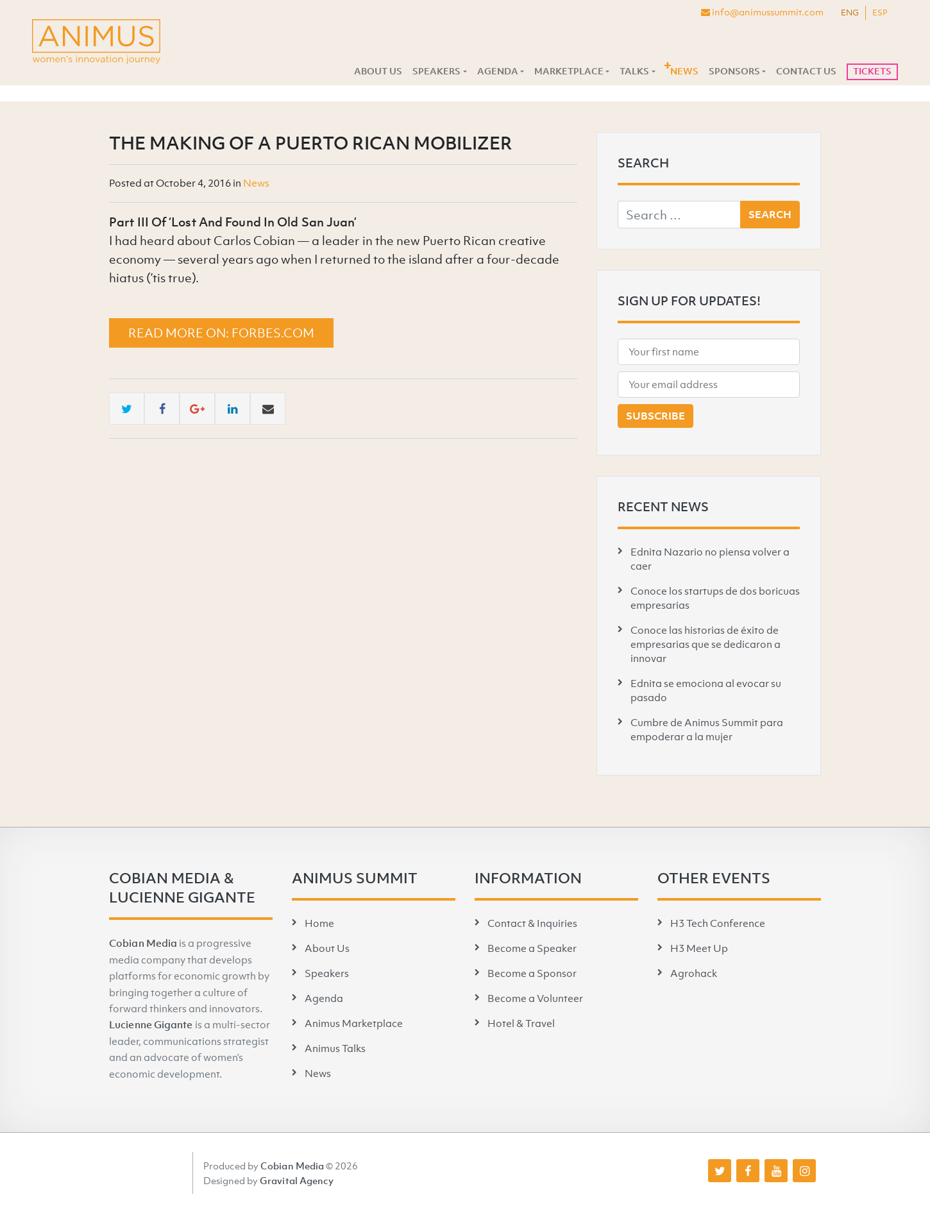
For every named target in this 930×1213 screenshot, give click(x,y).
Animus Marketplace (354, 1023)
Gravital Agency (297, 1180)
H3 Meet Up (699, 948)
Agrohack (693, 973)
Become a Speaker (532, 948)
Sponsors (734, 71)
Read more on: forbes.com (221, 333)
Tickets (872, 71)
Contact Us (806, 71)
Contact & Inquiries (532, 923)
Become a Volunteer (535, 998)
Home (319, 923)
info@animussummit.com (762, 11)
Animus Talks (335, 1048)
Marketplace (569, 71)
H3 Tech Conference (717, 923)
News (684, 71)
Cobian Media (143, 943)
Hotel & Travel (521, 1023)
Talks (634, 71)
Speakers (436, 71)
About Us (378, 71)
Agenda (497, 71)
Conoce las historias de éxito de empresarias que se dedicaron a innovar (705, 644)
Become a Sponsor (532, 973)
